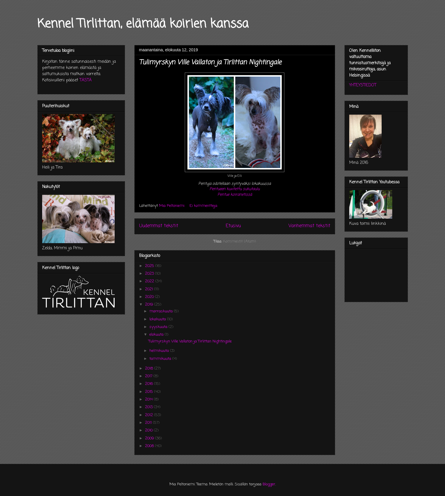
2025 (150, 266)
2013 (149, 407)
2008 (150, 446)
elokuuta (157, 334)
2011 (149, 423)
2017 (149, 376)
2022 (150, 281)
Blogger (269, 484)
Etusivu (233, 226)
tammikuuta (160, 359)
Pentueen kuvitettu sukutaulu (235, 189)
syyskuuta (159, 327)
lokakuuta (158, 319)
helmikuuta (159, 351)
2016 (149, 384)
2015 (149, 392)
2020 (150, 297)
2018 (149, 368)
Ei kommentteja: (204, 206)
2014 (149, 399)
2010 (149, 430)
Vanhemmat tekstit (309, 226)
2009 (150, 438)
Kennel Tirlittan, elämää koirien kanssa (142, 24)
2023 (150, 273)
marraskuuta (161, 311)
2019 (149, 304)
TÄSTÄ (86, 80)
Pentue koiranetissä (234, 194)
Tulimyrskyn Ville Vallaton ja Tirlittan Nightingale (210, 62)
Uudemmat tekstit (158, 226)
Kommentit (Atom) (239, 241)
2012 (149, 415)
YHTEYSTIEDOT (362, 85)
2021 (149, 289)
